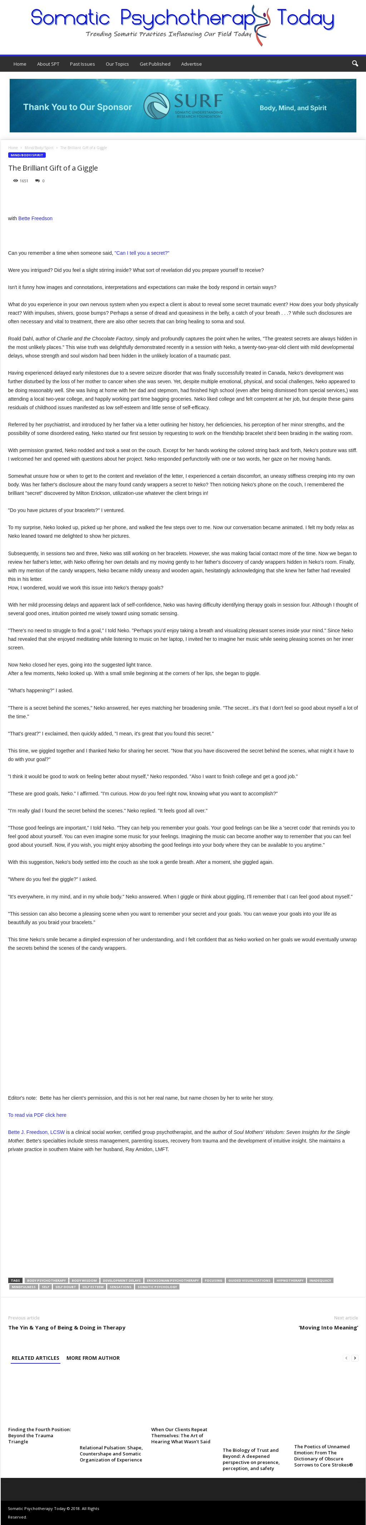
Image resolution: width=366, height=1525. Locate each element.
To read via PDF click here (37, 1115)
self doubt (65, 1287)
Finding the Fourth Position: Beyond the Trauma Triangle (39, 1435)
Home (20, 64)
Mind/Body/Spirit (39, 147)
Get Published (155, 64)
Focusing (213, 1280)
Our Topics (117, 64)
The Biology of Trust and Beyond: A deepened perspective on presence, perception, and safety (251, 1459)
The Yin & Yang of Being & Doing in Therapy (66, 1327)
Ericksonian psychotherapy (173, 1280)
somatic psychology (157, 1287)
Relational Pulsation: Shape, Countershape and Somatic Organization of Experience (111, 1453)
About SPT (48, 64)
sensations (121, 1287)
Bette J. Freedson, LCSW (36, 1132)
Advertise (191, 64)
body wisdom (84, 1280)
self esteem (93, 1287)
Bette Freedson (35, 218)
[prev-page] (346, 1358)
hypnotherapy (290, 1280)
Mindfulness (24, 1287)
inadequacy (320, 1280)
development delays (122, 1280)
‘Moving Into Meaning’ (328, 1327)
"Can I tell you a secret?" (142, 253)
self (45, 1287)
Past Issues (82, 64)
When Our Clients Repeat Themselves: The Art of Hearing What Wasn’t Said (181, 1435)
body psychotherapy (46, 1280)
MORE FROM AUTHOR (93, 1357)
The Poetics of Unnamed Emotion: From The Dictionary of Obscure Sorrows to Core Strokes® (323, 1455)
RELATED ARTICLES (35, 1357)
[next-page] (354, 1358)
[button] (355, 64)
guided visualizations (249, 1280)
